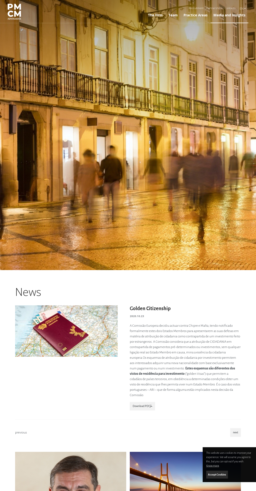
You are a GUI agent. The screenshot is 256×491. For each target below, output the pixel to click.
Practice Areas (195, 15)
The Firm (155, 15)
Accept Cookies (217, 474)
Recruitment (196, 8)
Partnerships (214, 8)
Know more (212, 465)
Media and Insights (229, 15)
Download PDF (142, 406)
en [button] (242, 9)
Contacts (230, 8)
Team (173, 15)
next (235, 432)
